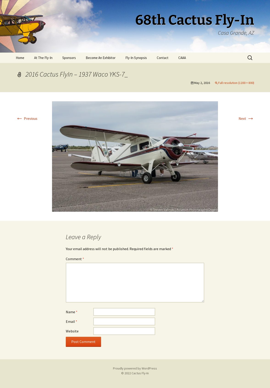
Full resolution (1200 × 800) (236, 83)
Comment (75, 259)
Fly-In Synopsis (136, 58)
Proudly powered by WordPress (135, 368)
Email (71, 321)
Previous (26, 118)
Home (20, 58)
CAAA (182, 58)
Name (71, 312)
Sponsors (69, 58)
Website (72, 331)
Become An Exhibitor (101, 58)
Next (246, 118)
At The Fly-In (43, 58)
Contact (162, 58)
